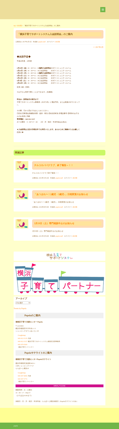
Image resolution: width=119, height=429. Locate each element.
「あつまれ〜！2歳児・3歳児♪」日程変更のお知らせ (61, 194)
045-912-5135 (22, 338)
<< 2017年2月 (98, 47)
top (15, 26)
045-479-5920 (22, 344)
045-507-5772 (22, 379)
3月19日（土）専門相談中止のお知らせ (54, 223)
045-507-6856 (22, 376)
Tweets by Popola (20, 308)
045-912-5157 (22, 341)
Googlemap (22, 335)
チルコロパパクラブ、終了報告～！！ (53, 165)
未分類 (19, 26)
